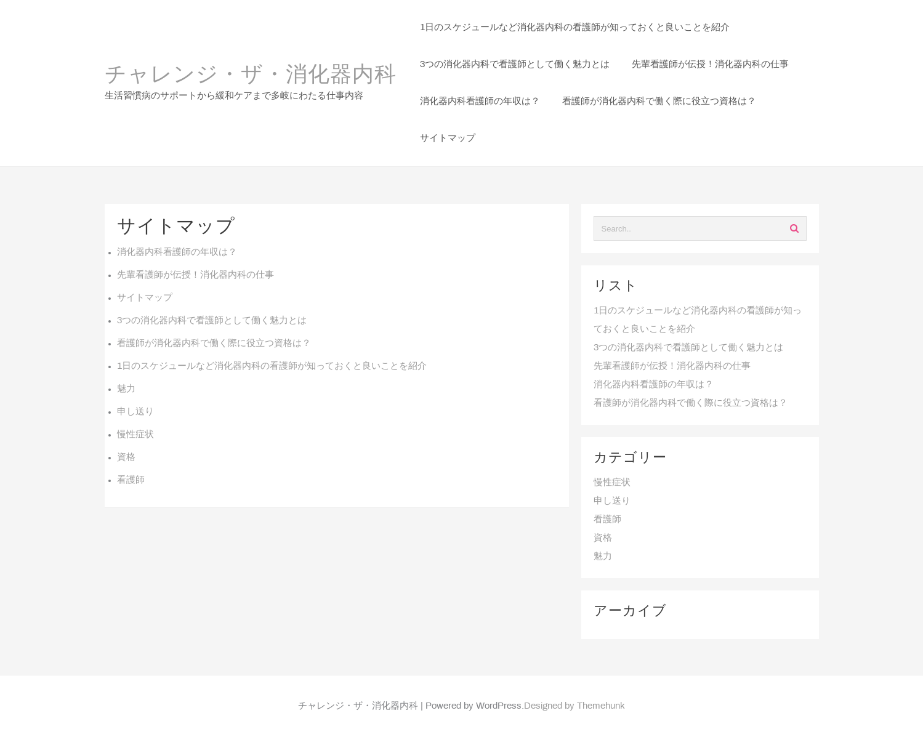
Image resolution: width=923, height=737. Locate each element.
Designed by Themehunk (574, 706)
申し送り (135, 412)
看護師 (131, 480)
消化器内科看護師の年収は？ (177, 252)
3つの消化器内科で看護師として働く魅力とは (212, 320)
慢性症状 (135, 434)
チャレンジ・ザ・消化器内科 (251, 76)
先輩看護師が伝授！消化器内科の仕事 (195, 275)
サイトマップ (144, 298)
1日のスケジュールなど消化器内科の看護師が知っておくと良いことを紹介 (272, 366)
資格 (126, 457)
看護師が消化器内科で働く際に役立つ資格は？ (214, 343)
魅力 (126, 389)
